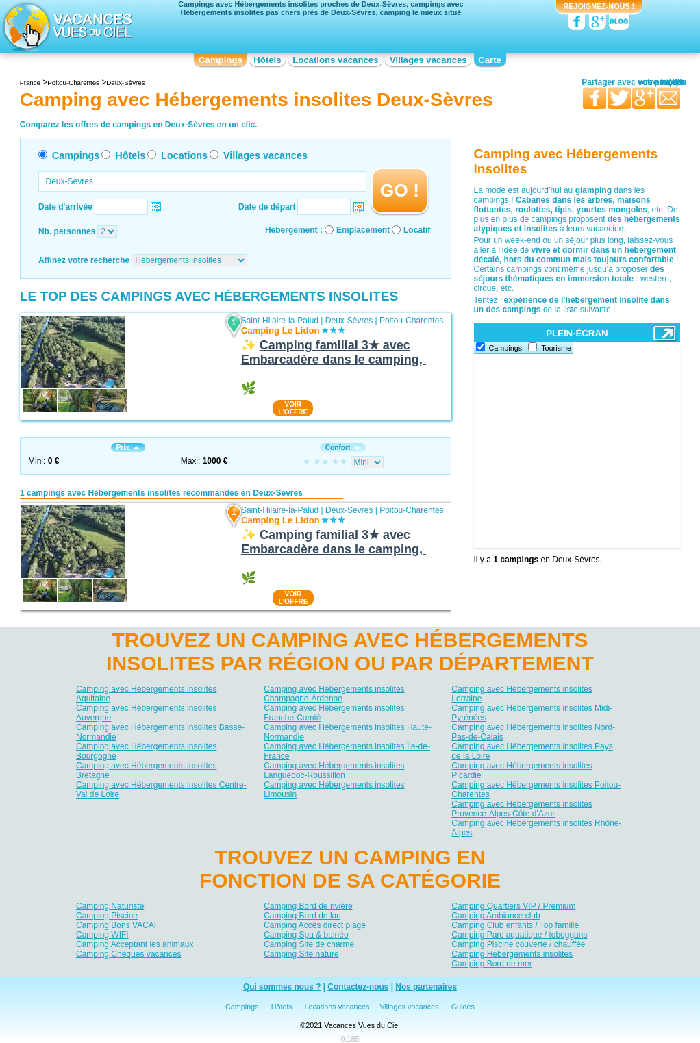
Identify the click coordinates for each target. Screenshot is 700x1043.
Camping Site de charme (309, 944)
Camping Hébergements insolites (512, 954)
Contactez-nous (357, 987)
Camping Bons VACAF (117, 925)
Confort (343, 447)
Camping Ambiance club (495, 915)
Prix (128, 447)
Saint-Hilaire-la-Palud (279, 320)
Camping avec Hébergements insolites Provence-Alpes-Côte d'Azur (521, 808)
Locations (184, 155)
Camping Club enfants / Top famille (515, 925)
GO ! (399, 190)
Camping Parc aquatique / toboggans (519, 935)
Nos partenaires (426, 987)
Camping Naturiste (110, 906)
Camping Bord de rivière (308, 906)
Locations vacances (335, 60)
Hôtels (267, 60)
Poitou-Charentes (411, 320)
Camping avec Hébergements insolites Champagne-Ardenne (334, 693)
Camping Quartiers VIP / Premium (513, 906)
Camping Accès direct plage (315, 925)
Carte (489, 60)
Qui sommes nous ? (282, 987)
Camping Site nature (301, 954)
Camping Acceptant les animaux (134, 944)
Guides (463, 1007)
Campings (220, 60)
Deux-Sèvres (349, 320)
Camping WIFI (102, 935)
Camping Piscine (107, 915)
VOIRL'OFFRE (293, 408)
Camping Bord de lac (302, 915)
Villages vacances (428, 60)
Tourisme (556, 348)
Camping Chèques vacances (128, 954)
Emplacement (363, 230)
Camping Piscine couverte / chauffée (518, 944)
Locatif (416, 230)
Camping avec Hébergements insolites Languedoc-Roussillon (334, 770)
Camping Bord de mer (491, 963)
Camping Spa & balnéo (306, 935)
